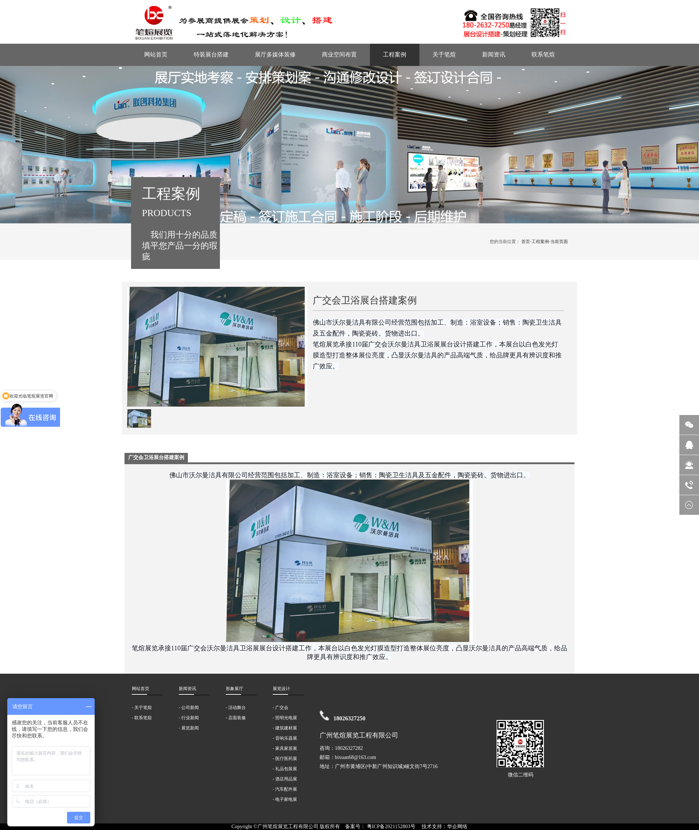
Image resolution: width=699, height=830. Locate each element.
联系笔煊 (543, 54)
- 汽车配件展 (285, 789)
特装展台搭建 (211, 54)
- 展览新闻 (189, 728)
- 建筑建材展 (285, 728)
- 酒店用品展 (285, 779)
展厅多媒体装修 (275, 54)
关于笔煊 (444, 54)
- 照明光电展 (285, 717)
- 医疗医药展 (285, 758)
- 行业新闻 (189, 717)
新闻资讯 (493, 54)
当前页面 (559, 241)
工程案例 (394, 54)
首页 (525, 241)
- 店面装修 (236, 717)
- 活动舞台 (236, 707)
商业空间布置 (339, 54)
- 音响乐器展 (285, 738)
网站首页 (155, 54)
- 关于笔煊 (142, 707)
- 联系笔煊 (142, 717)
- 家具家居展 (285, 748)
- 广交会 (280, 707)
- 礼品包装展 (285, 768)
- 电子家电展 (285, 799)
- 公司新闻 (189, 707)
